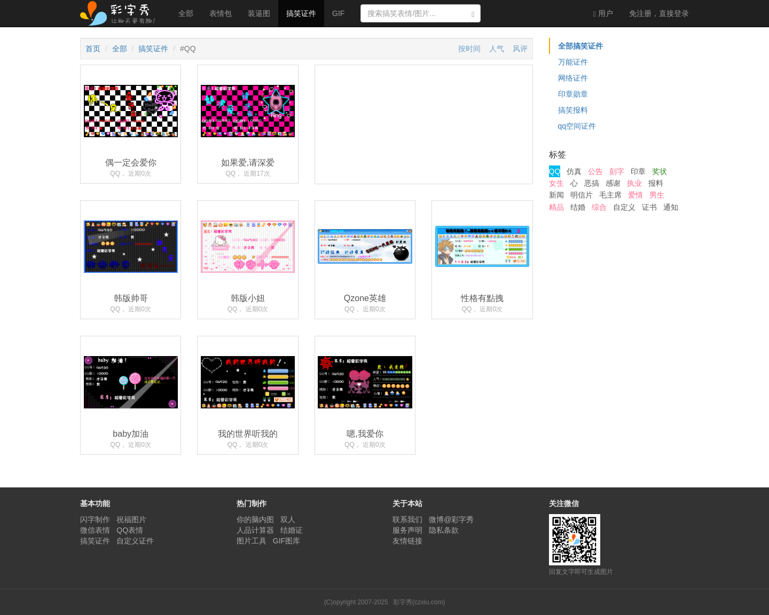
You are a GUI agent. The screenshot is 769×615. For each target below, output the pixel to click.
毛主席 (610, 195)
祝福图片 (131, 519)
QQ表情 (129, 530)
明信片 (581, 195)
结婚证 (291, 530)
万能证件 (573, 62)
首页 (92, 48)
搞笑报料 (573, 110)
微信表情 (95, 530)
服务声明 (407, 530)
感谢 (613, 183)
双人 (287, 519)
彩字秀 (121, 13)
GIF (338, 13)
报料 (655, 183)
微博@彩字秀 (451, 519)
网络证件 (573, 78)
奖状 (659, 171)
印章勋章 (573, 94)
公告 (595, 171)
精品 (556, 207)
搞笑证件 (301, 13)
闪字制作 (95, 519)
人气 (496, 48)
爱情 (635, 195)
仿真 (574, 171)
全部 (185, 13)
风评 (520, 48)
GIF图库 (286, 541)
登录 (659, 13)
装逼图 (259, 13)
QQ (555, 171)
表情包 (220, 13)
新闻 (556, 195)
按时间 (469, 48)
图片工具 (251, 541)
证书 (649, 207)
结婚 (577, 207)
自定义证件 (135, 541)
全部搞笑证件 (580, 46)
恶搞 (591, 183)
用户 (603, 13)
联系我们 (407, 519)
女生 (556, 183)
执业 (634, 183)
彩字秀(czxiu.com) (419, 602)
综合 (599, 207)
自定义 (624, 207)
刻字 (616, 171)
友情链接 (407, 541)
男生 (656, 195)
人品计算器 (255, 530)
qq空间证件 (577, 126)
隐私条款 (444, 530)
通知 (670, 207)
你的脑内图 (255, 519)
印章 (638, 171)
